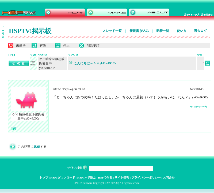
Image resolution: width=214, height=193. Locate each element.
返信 (37, 147)
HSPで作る (105, 177)
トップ (43, 177)
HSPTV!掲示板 (30, 31)
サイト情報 (121, 177)
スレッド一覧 (112, 31)
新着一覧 (162, 31)
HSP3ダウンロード (62, 177)
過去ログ (200, 31)
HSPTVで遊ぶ (86, 177)
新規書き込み (139, 31)
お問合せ (169, 177)
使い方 (181, 31)
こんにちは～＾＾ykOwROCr (92, 63)
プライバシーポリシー (146, 177)
